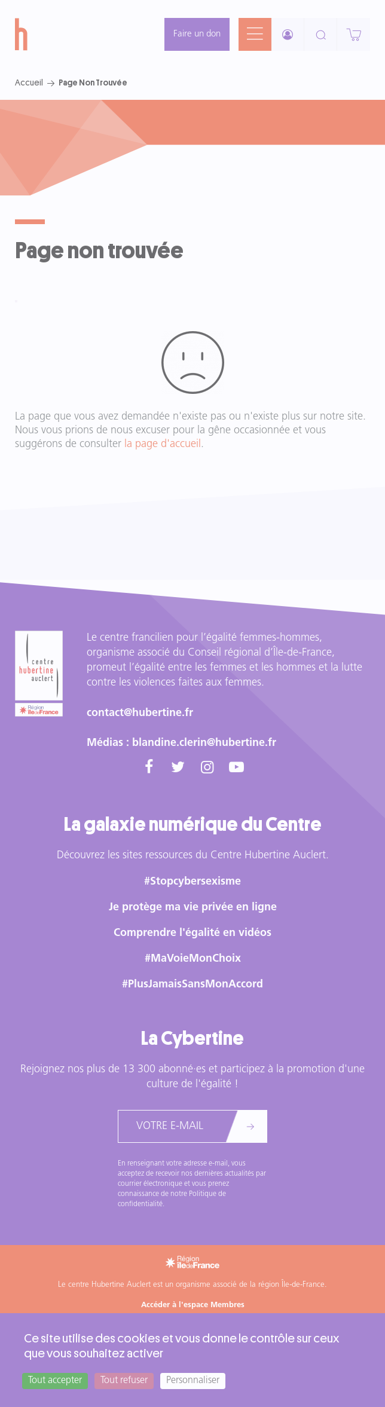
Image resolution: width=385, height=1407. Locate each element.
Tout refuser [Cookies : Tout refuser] (124, 1380)
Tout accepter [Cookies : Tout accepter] (55, 1380)
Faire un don (197, 34)
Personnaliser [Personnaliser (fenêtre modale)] (192, 1380)
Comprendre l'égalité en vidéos (192, 933)
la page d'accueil (162, 444)
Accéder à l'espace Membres (193, 1305)
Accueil (29, 82)
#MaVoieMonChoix (193, 959)
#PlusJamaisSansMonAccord (192, 984)
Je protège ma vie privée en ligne (193, 907)
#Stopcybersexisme (192, 882)
